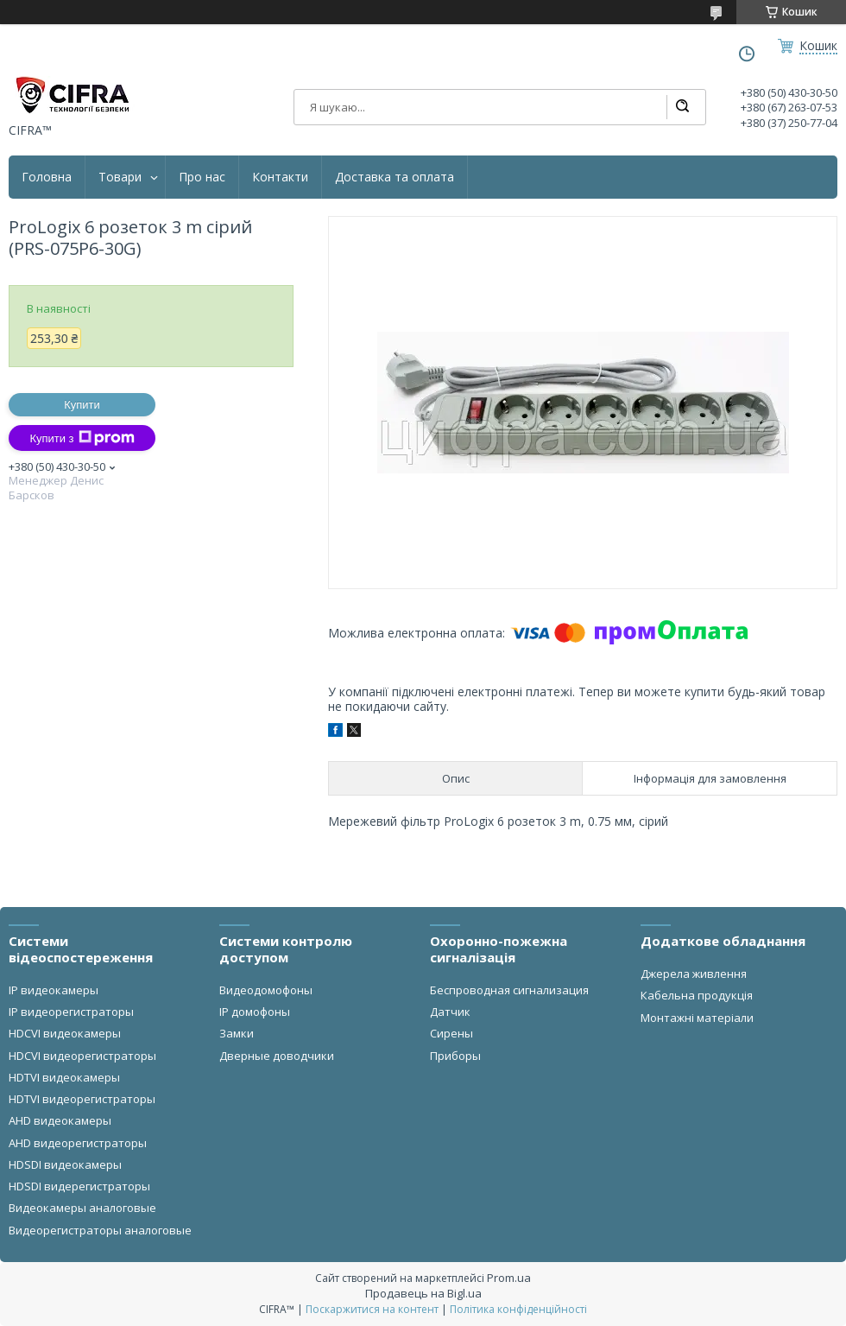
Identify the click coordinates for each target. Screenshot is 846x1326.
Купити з (81, 438)
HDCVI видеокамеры (65, 1033)
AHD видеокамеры (60, 1120)
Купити (82, 404)
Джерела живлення (694, 973)
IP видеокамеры (53, 990)
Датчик (450, 1011)
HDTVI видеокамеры (64, 1077)
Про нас (202, 177)
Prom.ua (509, 1277)
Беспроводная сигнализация (509, 990)
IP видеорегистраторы (71, 1011)
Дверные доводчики (276, 1055)
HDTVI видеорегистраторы (82, 1099)
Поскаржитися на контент (372, 1309)
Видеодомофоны (266, 990)
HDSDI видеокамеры (65, 1164)
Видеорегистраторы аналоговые (100, 1230)
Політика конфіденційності (518, 1309)
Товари (120, 177)
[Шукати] (682, 107)
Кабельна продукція (697, 995)
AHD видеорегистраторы (78, 1143)
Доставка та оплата (394, 177)
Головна (47, 177)
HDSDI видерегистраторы (79, 1186)
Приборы (455, 1055)
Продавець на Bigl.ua (423, 1293)
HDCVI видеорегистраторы (82, 1055)
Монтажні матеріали (697, 1017)
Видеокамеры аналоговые (82, 1207)
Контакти (280, 177)
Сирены (451, 1033)
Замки (236, 1033)
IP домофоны (254, 1011)
